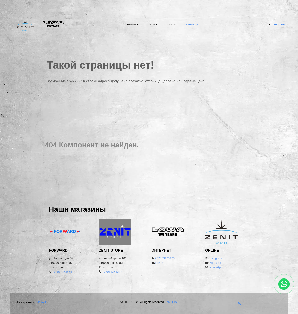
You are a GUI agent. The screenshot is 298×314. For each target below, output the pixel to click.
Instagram (215, 258)
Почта (159, 262)
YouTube (215, 262)
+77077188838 (62, 271)
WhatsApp (215, 267)
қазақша (279, 24)
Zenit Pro (171, 302)
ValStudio (41, 302)
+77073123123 (165, 258)
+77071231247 (112, 271)
